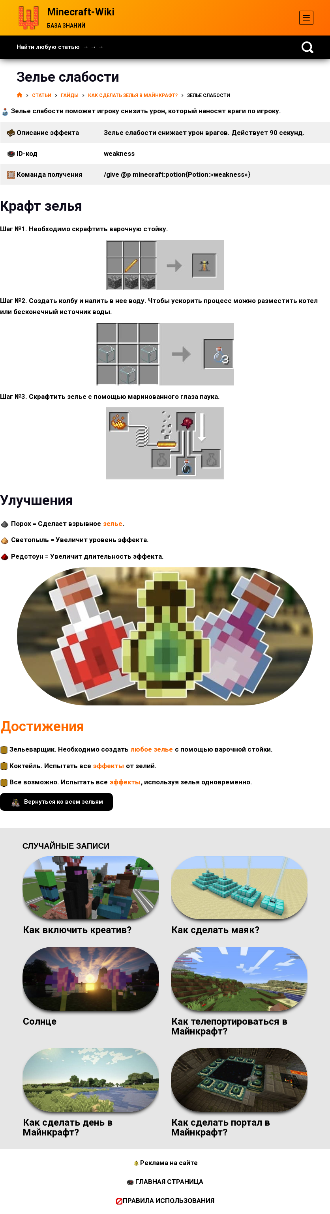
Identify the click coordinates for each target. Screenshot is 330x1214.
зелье (112, 524)
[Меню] (306, 18)
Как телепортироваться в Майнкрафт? (229, 1026)
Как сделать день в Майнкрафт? (67, 1127)
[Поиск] (307, 47)
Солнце (39, 1021)
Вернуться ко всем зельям (56, 802)
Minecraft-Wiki (80, 12)
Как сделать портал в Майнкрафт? (220, 1127)
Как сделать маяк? (215, 929)
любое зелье (152, 749)
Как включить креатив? (77, 929)
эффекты (108, 766)
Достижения (42, 726)
